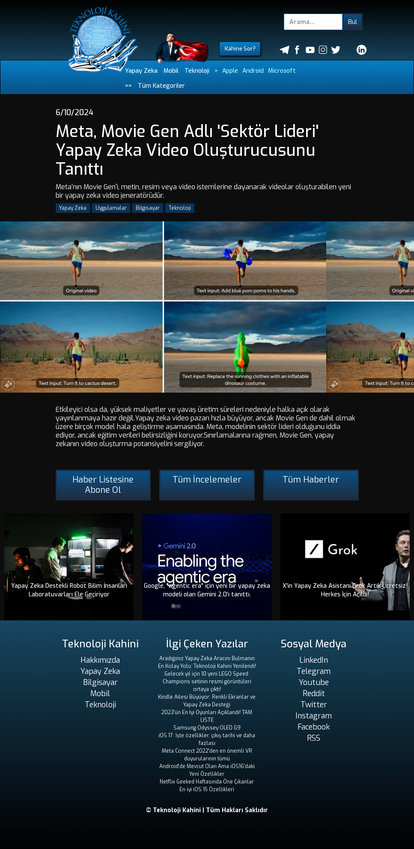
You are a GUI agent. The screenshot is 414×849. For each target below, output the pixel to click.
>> (128, 86)
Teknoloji (197, 71)
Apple (230, 71)
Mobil (171, 71)
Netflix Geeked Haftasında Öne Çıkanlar (207, 781)
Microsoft (282, 71)
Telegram (314, 671)
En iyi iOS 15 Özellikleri (206, 789)
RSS (313, 738)
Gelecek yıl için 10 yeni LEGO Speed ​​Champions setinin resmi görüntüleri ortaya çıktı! (207, 681)
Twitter (314, 705)
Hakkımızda (100, 660)
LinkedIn (313, 660)
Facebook (314, 727)
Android (253, 71)
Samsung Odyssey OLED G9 (207, 727)
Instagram (313, 716)
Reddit (314, 693)
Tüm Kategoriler (161, 86)
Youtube (314, 682)
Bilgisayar (148, 208)
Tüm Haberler (311, 480)
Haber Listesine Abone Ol (103, 485)
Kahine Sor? (240, 48)
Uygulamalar (111, 208)
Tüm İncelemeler (207, 480)
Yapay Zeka (141, 71)
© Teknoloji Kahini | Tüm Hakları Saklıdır (207, 810)
